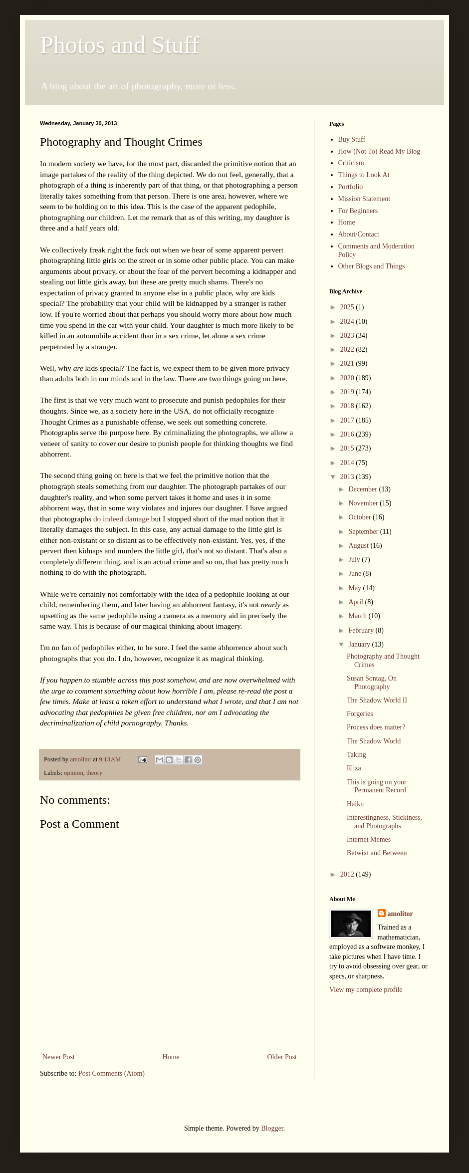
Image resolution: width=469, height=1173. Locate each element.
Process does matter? (376, 727)
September (364, 531)
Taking (356, 754)
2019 (348, 392)
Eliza (354, 768)
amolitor (400, 914)
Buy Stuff (352, 139)
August (359, 545)
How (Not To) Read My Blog (379, 151)
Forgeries (360, 713)
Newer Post (58, 1057)
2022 (348, 349)
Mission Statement (364, 199)
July (355, 559)
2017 (348, 420)
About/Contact (358, 234)
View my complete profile (366, 989)
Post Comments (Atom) (111, 1073)
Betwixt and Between (377, 853)
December (363, 489)
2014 (348, 463)
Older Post (282, 1057)
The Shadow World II (377, 700)
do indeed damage (121, 518)
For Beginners (358, 211)
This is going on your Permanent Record (377, 786)
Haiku (355, 804)
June (355, 573)
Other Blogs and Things (371, 266)
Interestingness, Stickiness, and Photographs (384, 822)
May (355, 588)
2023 (348, 335)
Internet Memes (369, 839)
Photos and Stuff (119, 44)
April (356, 602)
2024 (348, 321)
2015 (348, 448)
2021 (348, 363)
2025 (348, 307)
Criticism (351, 163)
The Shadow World (374, 741)
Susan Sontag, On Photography (372, 683)
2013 (348, 476)
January (360, 644)
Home (171, 1057)
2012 (348, 874)
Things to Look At (364, 175)
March (358, 616)
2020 (348, 378)
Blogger (272, 1128)
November (364, 503)
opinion (73, 772)
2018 (348, 406)
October (360, 517)
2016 (348, 434)
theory (94, 772)
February (361, 630)
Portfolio (350, 187)
